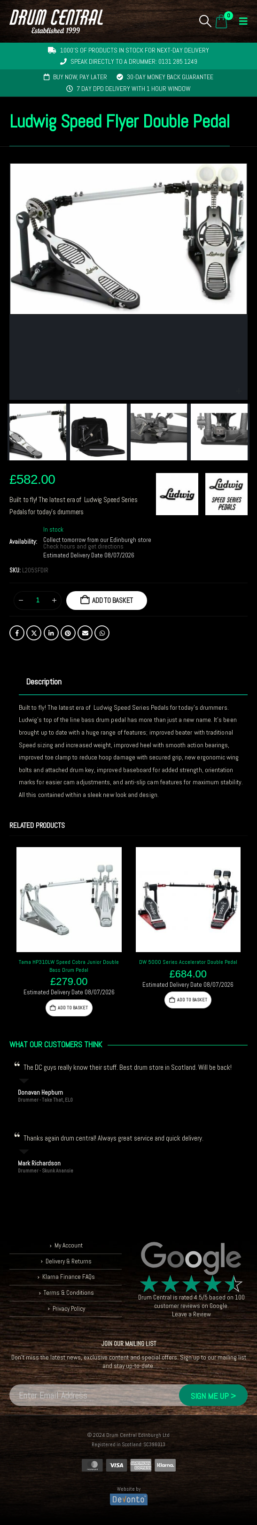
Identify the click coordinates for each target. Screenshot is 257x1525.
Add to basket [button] (73, 1008)
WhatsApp (101, 632)
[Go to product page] (69, 899)
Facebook (16, 632)
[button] (205, 21)
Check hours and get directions (84, 546)
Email (85, 632)
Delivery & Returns (69, 1261)
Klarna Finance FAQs (68, 1277)
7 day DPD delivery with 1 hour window (134, 88)
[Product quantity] (37, 600)
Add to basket (112, 600)
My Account (69, 1245)
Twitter (33, 632)
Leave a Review (191, 1314)
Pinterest (68, 632)
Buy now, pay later (80, 77)
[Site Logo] (56, 21)
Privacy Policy (69, 1309)
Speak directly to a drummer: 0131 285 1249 (133, 61)
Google (218, 1306)
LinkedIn (51, 632)
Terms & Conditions (69, 1293)
